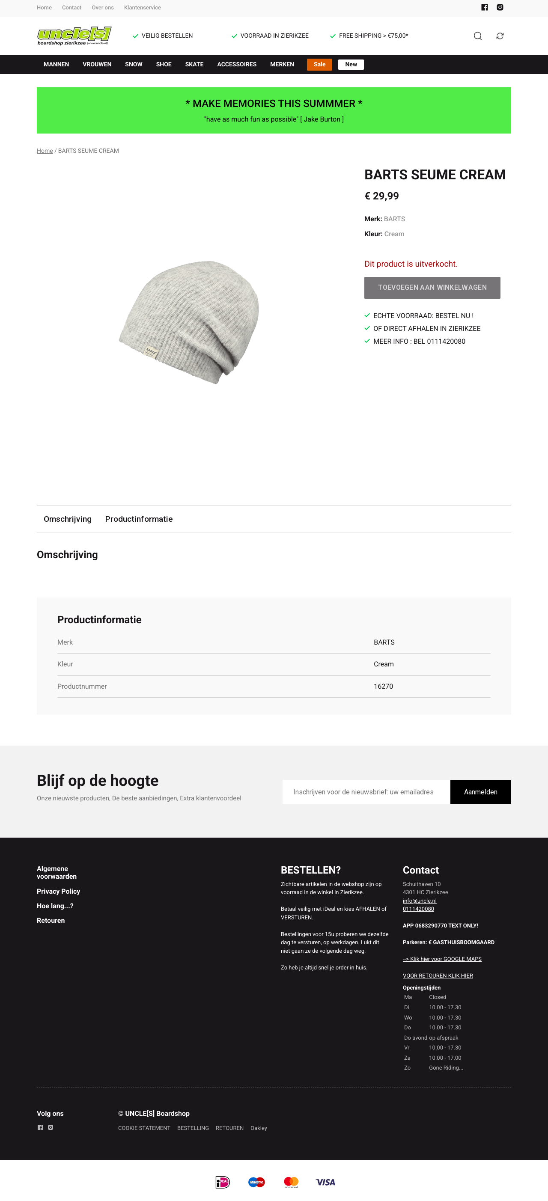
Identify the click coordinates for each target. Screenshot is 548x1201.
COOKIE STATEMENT (144, 1128)
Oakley (258, 1128)
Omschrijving (68, 519)
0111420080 (418, 909)
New (351, 64)
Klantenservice (142, 8)
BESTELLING (193, 1128)
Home (44, 8)
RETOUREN (230, 1128)
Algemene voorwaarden (57, 872)
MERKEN (282, 64)
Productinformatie (139, 519)
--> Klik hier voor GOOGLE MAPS (442, 959)
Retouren (51, 920)
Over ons (102, 8)
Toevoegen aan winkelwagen (432, 287)
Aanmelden (480, 792)
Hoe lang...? (55, 906)
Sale (319, 64)
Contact (72, 8)
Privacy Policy (58, 891)
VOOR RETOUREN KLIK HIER (438, 976)
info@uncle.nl (420, 901)
